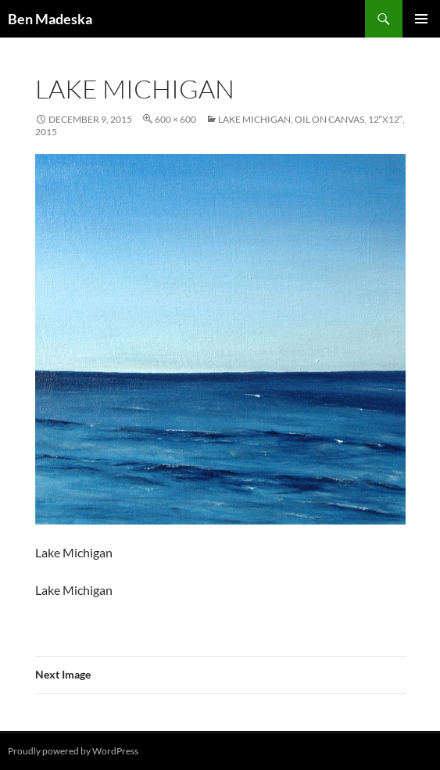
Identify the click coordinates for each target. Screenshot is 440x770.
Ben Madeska (50, 18)
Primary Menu (421, 19)
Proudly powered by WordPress (73, 751)
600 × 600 (175, 119)
